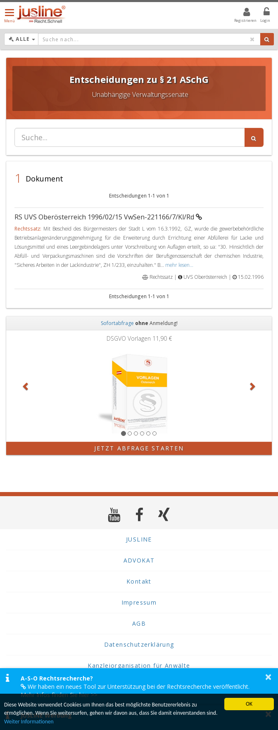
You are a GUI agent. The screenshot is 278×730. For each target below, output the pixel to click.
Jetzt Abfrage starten (139, 448)
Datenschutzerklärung (139, 644)
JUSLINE (139, 539)
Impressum (139, 602)
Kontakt (139, 581)
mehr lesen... (179, 264)
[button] (26, 386)
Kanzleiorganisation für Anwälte (139, 665)
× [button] (268, 677)
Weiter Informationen (29, 721)
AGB (139, 623)
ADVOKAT (139, 560)
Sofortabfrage (117, 323)
